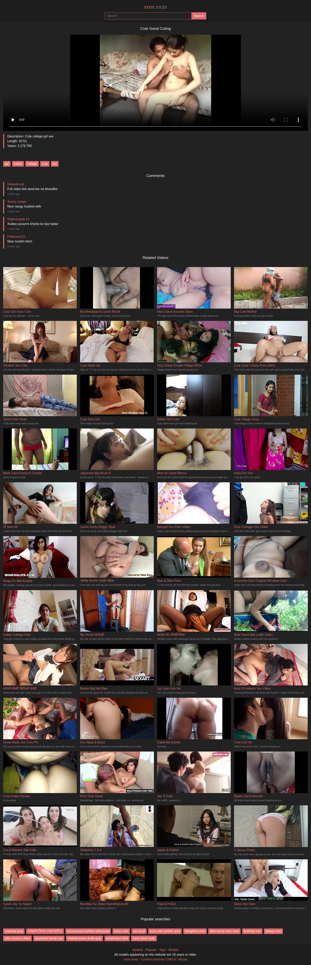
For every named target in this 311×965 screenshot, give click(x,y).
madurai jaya (14, 931)
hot (55, 163)
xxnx (155, 7)
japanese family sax (49, 938)
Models (173, 949)
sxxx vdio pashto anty (165, 931)
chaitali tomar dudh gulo (84, 938)
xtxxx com (121, 931)
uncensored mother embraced (88, 931)
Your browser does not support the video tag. (155, 81)
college (32, 163)
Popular (151, 949)
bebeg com (273, 931)
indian (18, 163)
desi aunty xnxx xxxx (224, 931)
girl (7, 163)
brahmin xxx (252, 931)
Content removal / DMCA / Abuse (164, 959)
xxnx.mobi (131, 959)
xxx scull (139, 931)
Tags (162, 949)
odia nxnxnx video (17, 938)
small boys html (117, 938)
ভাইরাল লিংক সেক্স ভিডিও (45, 931)
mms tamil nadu (144, 938)
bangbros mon (195, 931)
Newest (137, 949)
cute (45, 163)
